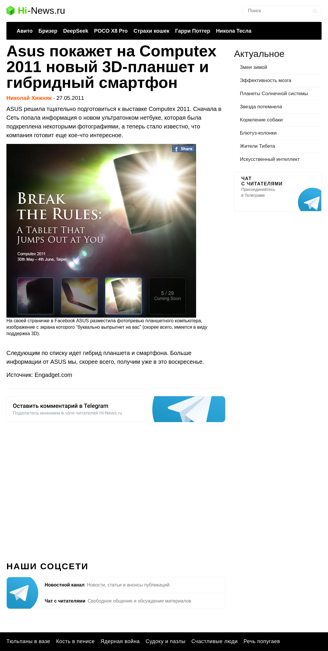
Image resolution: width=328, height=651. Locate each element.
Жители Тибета (257, 146)
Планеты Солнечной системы (274, 93)
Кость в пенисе (75, 641)
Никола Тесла (233, 31)
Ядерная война (120, 641)
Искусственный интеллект (270, 159)
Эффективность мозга (265, 80)
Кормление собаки (261, 120)
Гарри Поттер (192, 31)
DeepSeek (75, 31)
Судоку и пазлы (166, 641)
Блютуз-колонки (258, 133)
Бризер (48, 31)
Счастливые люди (214, 641)
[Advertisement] (115, 488)
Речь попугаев (262, 641)
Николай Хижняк (29, 98)
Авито (25, 31)
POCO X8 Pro (111, 31)
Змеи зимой (253, 67)
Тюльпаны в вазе (28, 641)
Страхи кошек (152, 31)
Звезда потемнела (261, 106)
